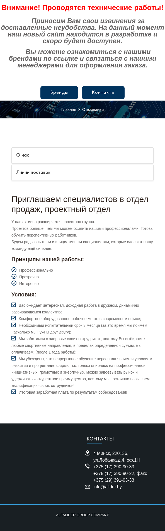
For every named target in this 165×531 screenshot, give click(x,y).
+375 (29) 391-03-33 (113, 480)
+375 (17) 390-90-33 (113, 466)
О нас (22, 155)
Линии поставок (33, 172)
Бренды (59, 92)
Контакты (103, 92)
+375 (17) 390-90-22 (113, 473)
